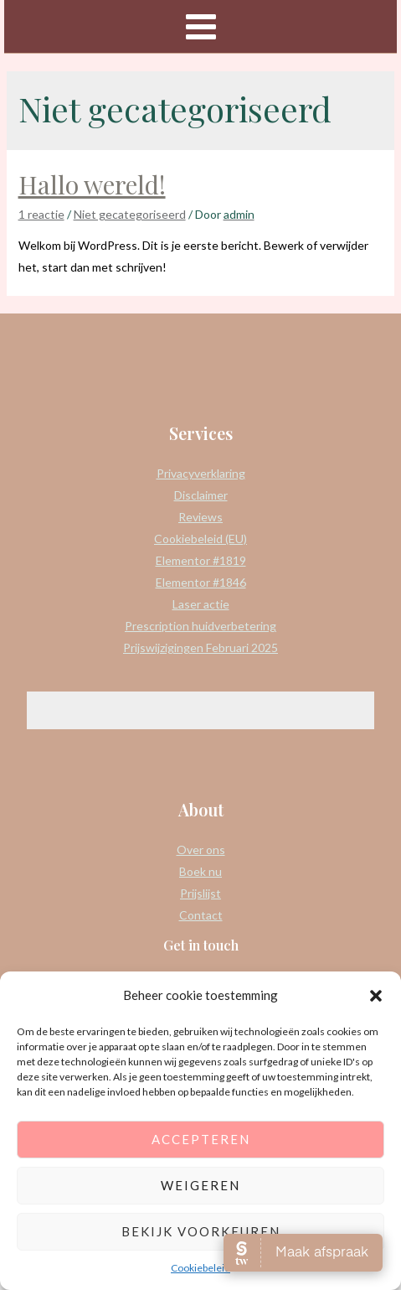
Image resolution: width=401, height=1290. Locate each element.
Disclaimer (201, 495)
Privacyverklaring (201, 473)
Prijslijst (200, 893)
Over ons (201, 849)
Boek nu (200, 871)
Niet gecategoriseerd (130, 214)
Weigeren (200, 1185)
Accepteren (201, 1139)
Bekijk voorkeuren (200, 1231)
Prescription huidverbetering (200, 626)
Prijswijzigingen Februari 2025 (200, 647)
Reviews (200, 517)
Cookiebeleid (200, 1268)
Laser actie (200, 604)
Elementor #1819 (201, 560)
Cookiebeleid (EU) (200, 538)
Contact (201, 915)
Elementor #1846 (201, 582)
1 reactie (41, 214)
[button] (376, 995)
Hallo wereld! (92, 184)
